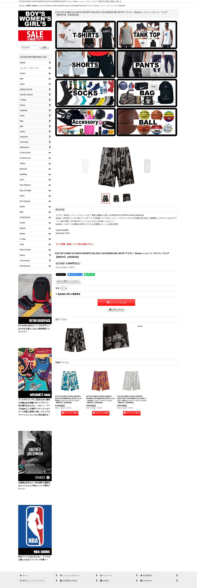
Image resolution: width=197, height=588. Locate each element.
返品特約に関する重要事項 (68, 294)
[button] (85, 166)
